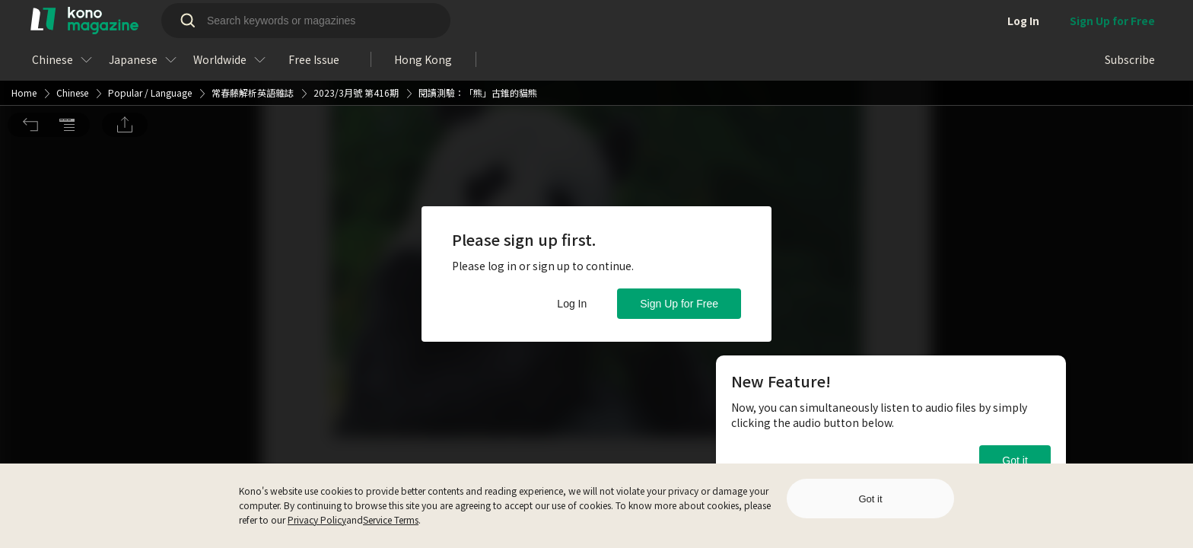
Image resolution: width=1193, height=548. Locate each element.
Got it (1014, 460)
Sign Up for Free (679, 304)
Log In (572, 304)
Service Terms (390, 519)
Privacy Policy (317, 519)
